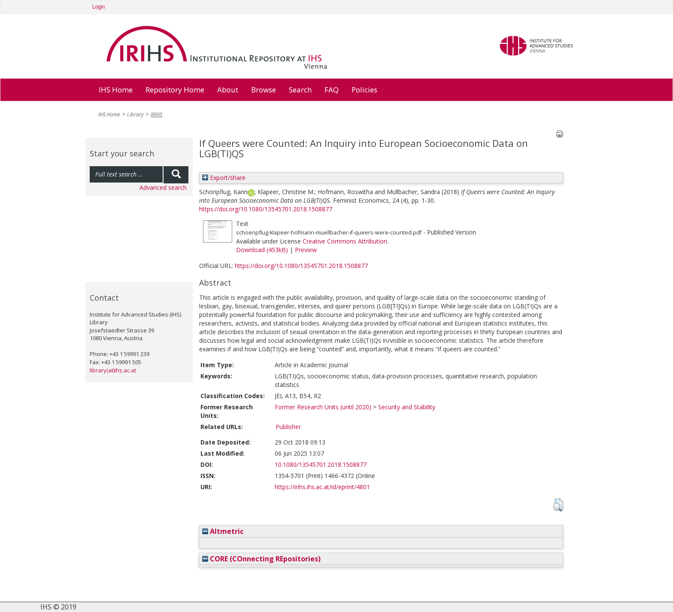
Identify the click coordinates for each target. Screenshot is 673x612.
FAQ (331, 89)
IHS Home (116, 89)
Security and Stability (406, 407)
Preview (306, 250)
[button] (558, 505)
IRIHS (156, 114)
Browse (263, 89)
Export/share (224, 178)
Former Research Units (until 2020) (323, 407)
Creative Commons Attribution (345, 241)
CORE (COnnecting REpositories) (261, 558)
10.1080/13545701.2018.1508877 (321, 464)
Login (98, 7)
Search (300, 89)
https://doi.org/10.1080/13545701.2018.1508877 (265, 209)
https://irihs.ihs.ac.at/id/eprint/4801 (322, 487)
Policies (364, 89)
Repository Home (175, 89)
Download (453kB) (262, 250)
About (227, 89)
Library (135, 114)
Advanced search (163, 187)
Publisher (288, 427)
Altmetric (223, 531)
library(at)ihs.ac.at (113, 370)
